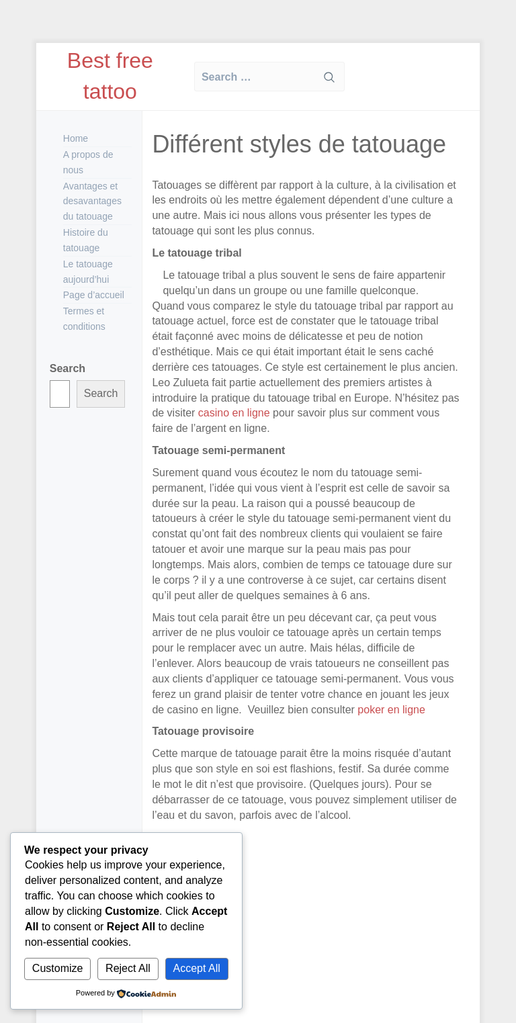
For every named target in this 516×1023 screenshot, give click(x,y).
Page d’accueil (93, 295)
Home (75, 138)
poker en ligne (390, 709)
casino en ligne (234, 412)
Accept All (196, 968)
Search (67, 368)
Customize (57, 968)
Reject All (127, 968)
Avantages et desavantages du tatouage (92, 201)
